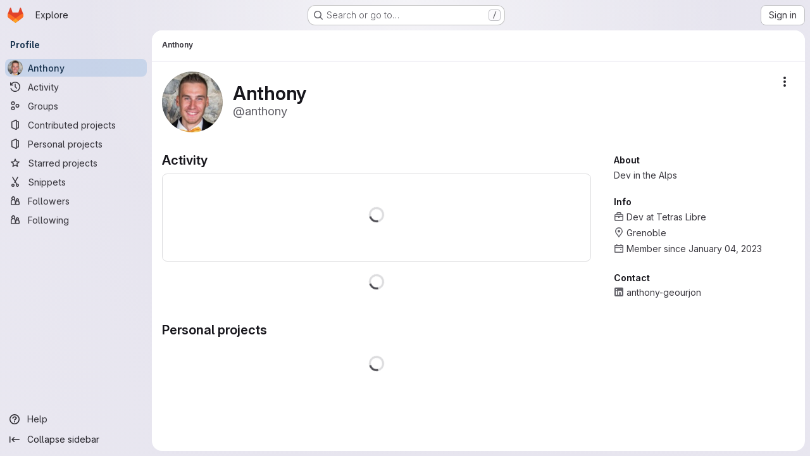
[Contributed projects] (76, 125)
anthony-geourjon (663, 292)
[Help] (76, 419)
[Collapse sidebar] (76, 439)
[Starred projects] (76, 163)
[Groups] (76, 106)
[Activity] (76, 87)
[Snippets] (76, 182)
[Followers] (76, 201)
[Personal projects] (76, 144)
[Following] (76, 220)
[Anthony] (76, 68)
